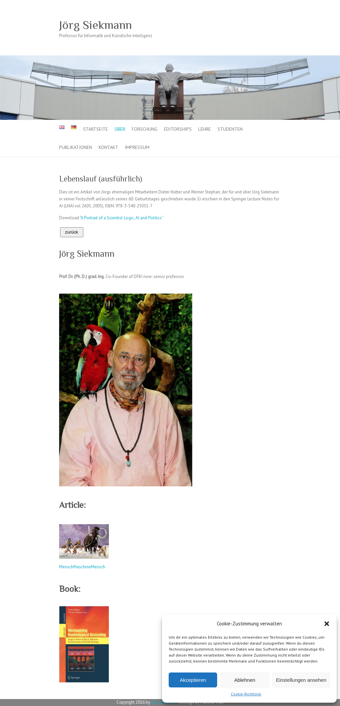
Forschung (144, 129)
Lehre (204, 129)
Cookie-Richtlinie (246, 693)
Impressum (137, 147)
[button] (326, 623)
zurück (71, 232)
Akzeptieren (193, 680)
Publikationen (75, 147)
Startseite (95, 129)
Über (120, 129)
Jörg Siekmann (95, 25)
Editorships (178, 129)
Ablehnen (244, 680)
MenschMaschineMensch (82, 567)
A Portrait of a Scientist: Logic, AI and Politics (121, 218)
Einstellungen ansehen (301, 680)
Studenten (230, 129)
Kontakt (108, 147)
